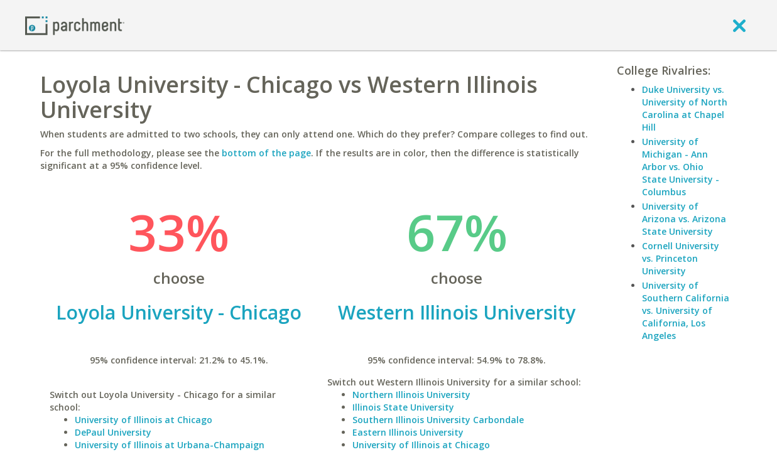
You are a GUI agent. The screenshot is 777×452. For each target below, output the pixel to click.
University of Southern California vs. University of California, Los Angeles (685, 310)
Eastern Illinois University (408, 432)
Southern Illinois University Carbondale (438, 420)
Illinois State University (403, 407)
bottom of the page (266, 153)
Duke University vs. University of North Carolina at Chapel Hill (684, 108)
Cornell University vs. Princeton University (680, 258)
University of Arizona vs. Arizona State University (684, 218)
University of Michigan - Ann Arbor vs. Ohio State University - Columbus (680, 167)
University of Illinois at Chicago (143, 420)
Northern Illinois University (411, 395)
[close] (739, 25)
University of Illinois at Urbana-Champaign (169, 445)
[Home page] (74, 25)
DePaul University (113, 432)
